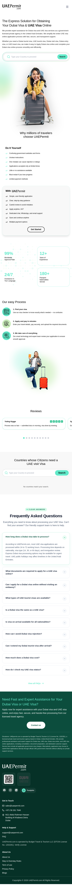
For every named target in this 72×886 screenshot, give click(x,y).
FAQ (4, 836)
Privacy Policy (8, 869)
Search (62, 57)
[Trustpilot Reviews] (28, 790)
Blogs (4, 873)
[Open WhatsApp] (8, 779)
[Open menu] (67, 6)
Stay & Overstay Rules (11, 861)
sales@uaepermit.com (13, 806)
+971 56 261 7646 (11, 810)
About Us (6, 857)
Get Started (36, 229)
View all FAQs (36, 683)
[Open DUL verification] (23, 779)
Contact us (36, 725)
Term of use (7, 865)
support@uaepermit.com (12, 833)
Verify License (21, 845)
